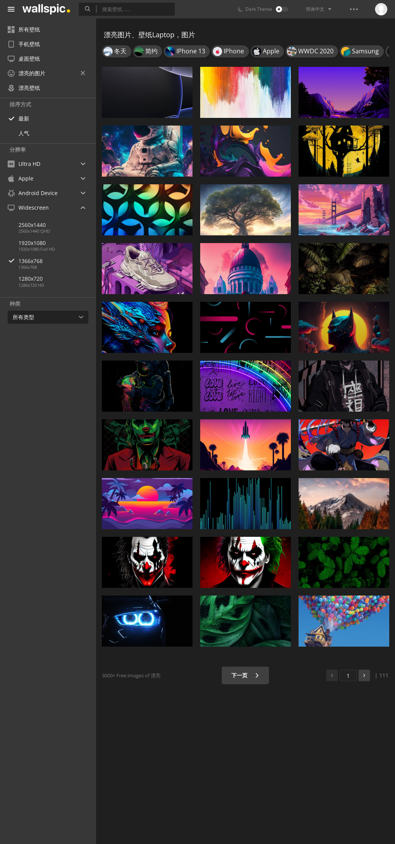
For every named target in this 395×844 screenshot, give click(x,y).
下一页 (245, 675)
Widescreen (28, 207)
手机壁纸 (24, 44)
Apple (20, 178)
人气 (23, 133)
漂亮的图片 (46, 73)
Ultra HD (24, 163)
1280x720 (30, 278)
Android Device (33, 193)
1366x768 (57, 261)
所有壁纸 (24, 29)
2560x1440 (32, 225)
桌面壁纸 (24, 58)
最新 (23, 118)
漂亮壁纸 (24, 87)
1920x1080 (32, 243)
